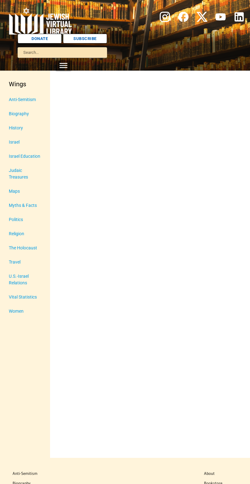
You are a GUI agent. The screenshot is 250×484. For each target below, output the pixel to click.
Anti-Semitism (25, 473)
